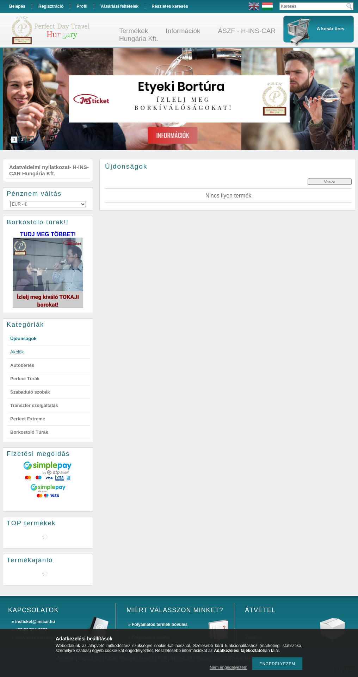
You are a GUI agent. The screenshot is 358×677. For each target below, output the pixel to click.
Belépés (17, 6)
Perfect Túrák (24, 378)
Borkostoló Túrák (29, 432)
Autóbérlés (22, 365)
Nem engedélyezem (228, 667)
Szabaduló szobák (30, 392)
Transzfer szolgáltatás (34, 405)
